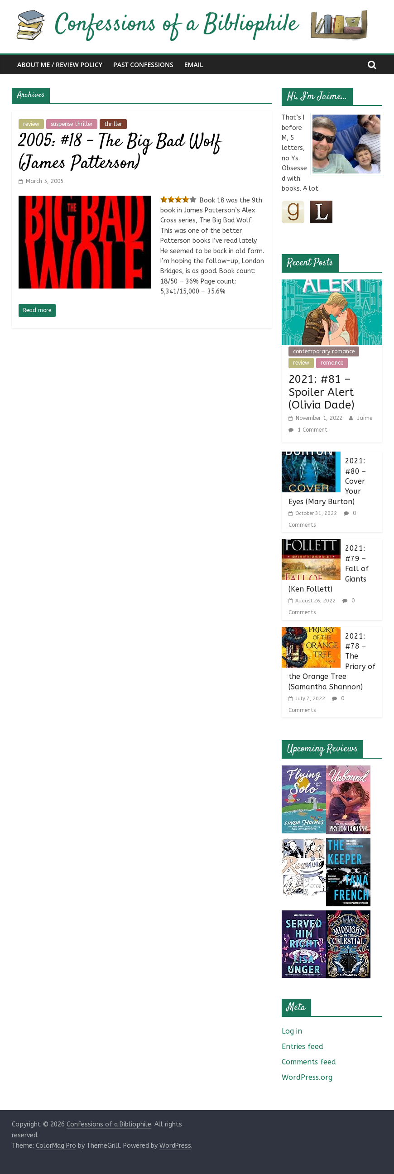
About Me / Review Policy (59, 64)
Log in (292, 1031)
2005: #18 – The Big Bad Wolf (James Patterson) (120, 153)
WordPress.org (307, 1077)
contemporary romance (324, 351)
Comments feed (309, 1062)
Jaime (364, 418)
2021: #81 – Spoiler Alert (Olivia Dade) (321, 392)
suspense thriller (72, 124)
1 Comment (307, 430)
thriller (113, 124)
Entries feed (302, 1046)
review (31, 124)
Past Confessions (143, 64)
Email (193, 64)
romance (332, 363)
